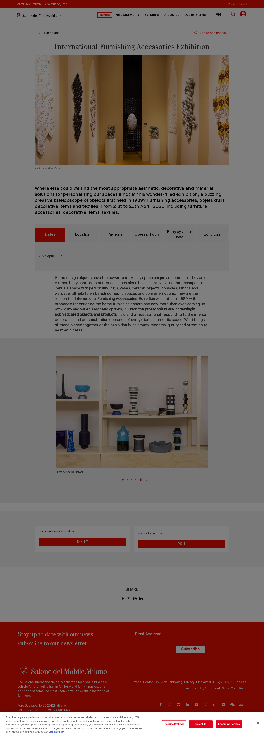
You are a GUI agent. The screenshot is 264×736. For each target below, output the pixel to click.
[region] (132, 724)
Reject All (200, 724)
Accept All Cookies (229, 724)
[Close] (258, 723)
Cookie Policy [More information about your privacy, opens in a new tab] (56, 732)
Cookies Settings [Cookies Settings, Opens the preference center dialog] (174, 724)
